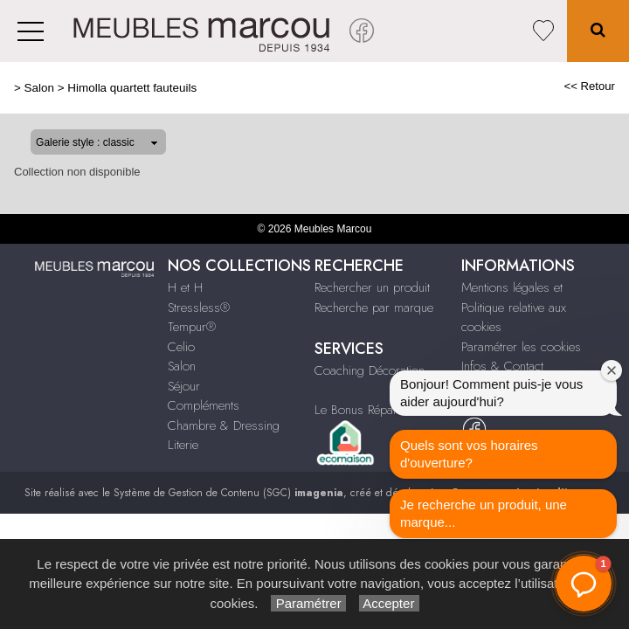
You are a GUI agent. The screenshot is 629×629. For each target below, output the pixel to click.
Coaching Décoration (369, 370)
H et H (185, 287)
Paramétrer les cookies (521, 346)
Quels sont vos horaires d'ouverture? (469, 454)
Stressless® (199, 307)
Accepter (389, 603)
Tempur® (192, 326)
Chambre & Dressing (224, 425)
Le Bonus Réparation (368, 409)
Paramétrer (308, 603)
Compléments (203, 405)
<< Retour (589, 86)
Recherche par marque (373, 307)
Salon (39, 87)
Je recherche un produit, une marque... (483, 513)
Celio (181, 346)
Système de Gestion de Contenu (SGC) (228, 493)
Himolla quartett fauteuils (132, 87)
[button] (584, 584)
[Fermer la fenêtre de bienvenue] (611, 370)
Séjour (184, 386)
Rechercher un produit (372, 287)
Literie (183, 444)
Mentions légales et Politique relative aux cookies (513, 307)
